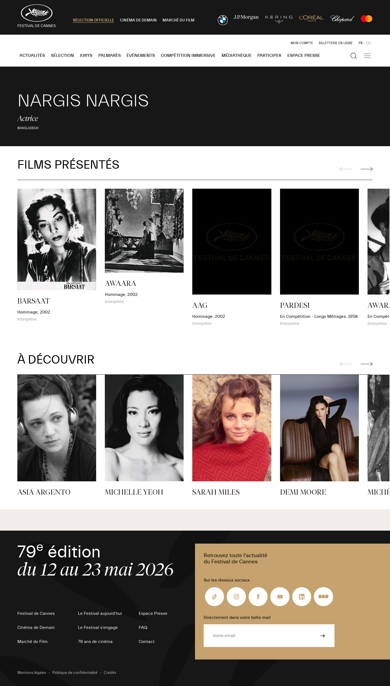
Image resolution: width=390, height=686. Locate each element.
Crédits (110, 673)
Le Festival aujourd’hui (100, 613)
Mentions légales (31, 673)
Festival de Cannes (36, 613)
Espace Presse (303, 55)
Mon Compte (302, 43)
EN (368, 43)
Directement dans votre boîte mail (237, 617)
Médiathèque (237, 55)
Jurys (86, 55)
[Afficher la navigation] (367, 56)
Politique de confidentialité (75, 673)
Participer (269, 55)
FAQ (143, 627)
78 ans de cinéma (95, 641)
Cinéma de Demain (36, 627)
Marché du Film (32, 641)
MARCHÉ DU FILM (178, 20)
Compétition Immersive (188, 55)
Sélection (62, 55)
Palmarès (109, 55)
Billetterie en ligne (336, 43)
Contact (147, 641)
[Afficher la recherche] (353, 55)
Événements (140, 55)
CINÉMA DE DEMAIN (138, 20)
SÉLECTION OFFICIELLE (93, 20)
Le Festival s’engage (98, 627)
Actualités (32, 55)
